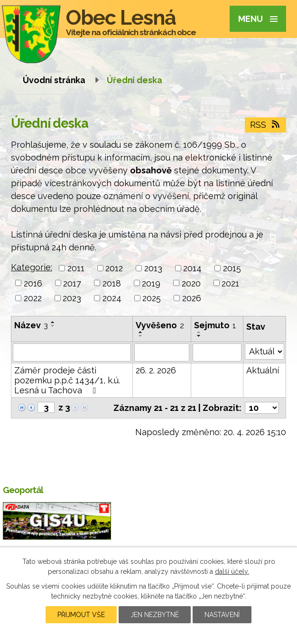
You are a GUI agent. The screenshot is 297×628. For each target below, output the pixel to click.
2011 (75, 268)
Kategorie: (31, 267)
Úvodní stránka (54, 80)
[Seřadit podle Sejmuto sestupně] (199, 336)
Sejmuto (215, 325)
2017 (72, 283)
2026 (191, 298)
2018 (111, 283)
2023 (72, 298)
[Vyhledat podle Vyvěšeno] (161, 352)
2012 (114, 268)
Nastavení (222, 614)
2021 (230, 283)
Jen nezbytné (154, 614)
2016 (33, 283)
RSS (265, 125)
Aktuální (262, 370)
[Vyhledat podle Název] (72, 352)
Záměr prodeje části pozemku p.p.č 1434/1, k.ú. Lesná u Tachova (67, 380)
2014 (192, 268)
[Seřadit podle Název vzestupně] (53, 322)
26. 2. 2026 (156, 370)
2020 (191, 283)
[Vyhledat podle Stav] (264, 351)
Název (31, 325)
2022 (33, 298)
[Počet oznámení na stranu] (262, 408)
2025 (151, 298)
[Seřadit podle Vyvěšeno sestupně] (141, 336)
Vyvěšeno (160, 325)
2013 (153, 268)
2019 (151, 283)
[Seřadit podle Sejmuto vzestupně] (199, 332)
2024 (111, 298)
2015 (232, 268)
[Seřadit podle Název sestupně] (53, 326)
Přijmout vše (81, 614)
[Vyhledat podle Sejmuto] (217, 352)
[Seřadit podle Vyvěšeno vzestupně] (141, 332)
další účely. (232, 571)
